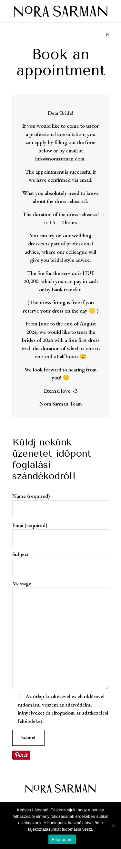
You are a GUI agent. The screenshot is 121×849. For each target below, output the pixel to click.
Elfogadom (62, 839)
